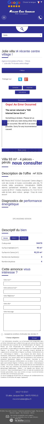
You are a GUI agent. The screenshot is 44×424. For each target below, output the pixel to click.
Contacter (15, 87)
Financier (24, 238)
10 (37, 150)
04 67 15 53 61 (22, 392)
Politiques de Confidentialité (32, 375)
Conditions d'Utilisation (7, 377)
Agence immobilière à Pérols (12, 61)
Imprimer (29, 87)
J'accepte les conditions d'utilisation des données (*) (21, 334)
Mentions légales (15, 413)
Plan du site (39, 411)
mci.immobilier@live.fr (22, 399)
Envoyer (34, 338)
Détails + (14, 238)
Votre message (8, 311)
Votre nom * (7, 280)
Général (5, 238)
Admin (32, 413)
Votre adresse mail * (10, 288)
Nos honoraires (25, 413)
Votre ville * (7, 304)
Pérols (27, 61)
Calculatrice (22, 92)
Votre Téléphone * (9, 296)
